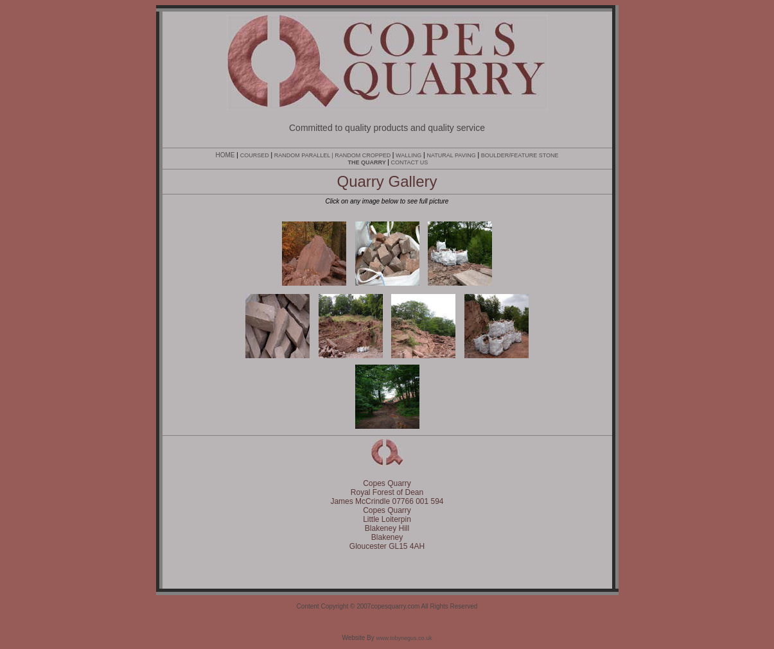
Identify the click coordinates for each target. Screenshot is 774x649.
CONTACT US (409, 162)
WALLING (408, 155)
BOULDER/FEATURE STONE (520, 155)
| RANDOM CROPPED (361, 155)
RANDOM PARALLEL (302, 155)
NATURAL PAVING (451, 155)
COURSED (254, 155)
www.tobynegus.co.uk (404, 638)
